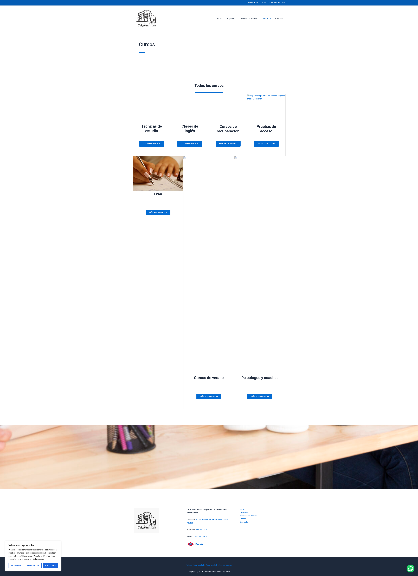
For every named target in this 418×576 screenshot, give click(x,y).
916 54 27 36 (280, 2)
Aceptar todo (50, 565)
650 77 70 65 (260, 2)
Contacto (280, 18)
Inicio (221, 18)
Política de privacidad (193, 565)
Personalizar (16, 565)
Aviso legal (210, 565)
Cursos (267, 18)
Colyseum (232, 18)
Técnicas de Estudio (250, 18)
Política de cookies (225, 565)
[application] (270, 18)
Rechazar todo (33, 565)
